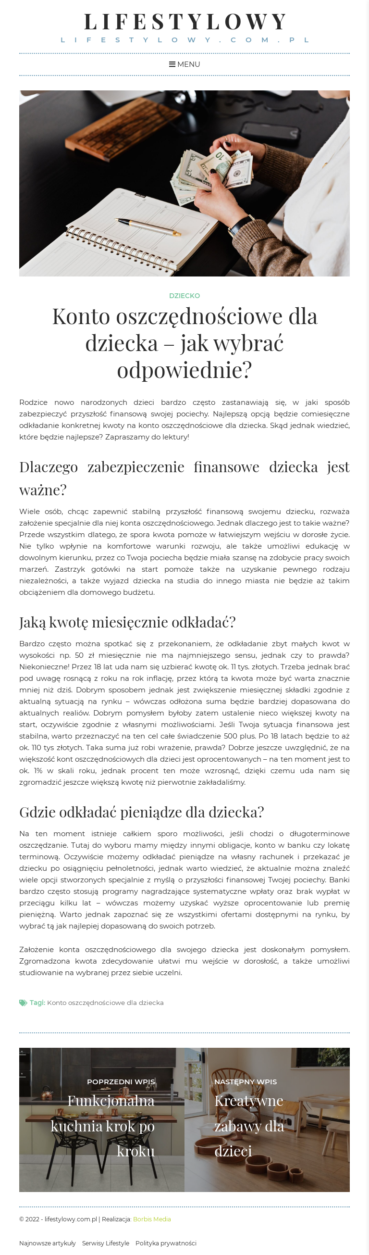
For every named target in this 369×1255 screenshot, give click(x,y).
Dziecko (184, 296)
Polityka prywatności (166, 1243)
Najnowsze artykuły (47, 1243)
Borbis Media (152, 1219)
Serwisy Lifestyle (105, 1243)
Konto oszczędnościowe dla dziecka (105, 1002)
